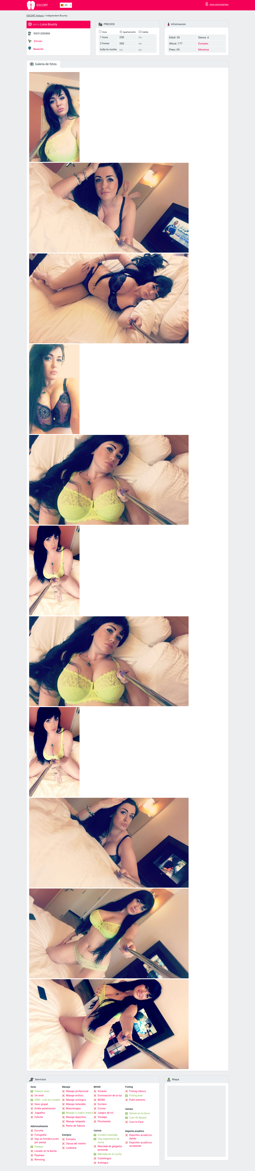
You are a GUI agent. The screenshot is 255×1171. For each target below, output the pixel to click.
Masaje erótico (75, 1095)
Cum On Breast (137, 1117)
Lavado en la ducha (46, 1151)
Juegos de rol (105, 1112)
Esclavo (102, 1104)
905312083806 (41, 33)
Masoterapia (73, 1108)
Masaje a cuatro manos (79, 1112)
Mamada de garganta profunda (110, 1148)
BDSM (101, 1099)
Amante (102, 1091)
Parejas (39, 1146)
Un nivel (39, 1095)
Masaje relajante (75, 1121)
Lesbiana (71, 1147)
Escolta (39, 1130)
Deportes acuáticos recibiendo (140, 1144)
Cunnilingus (104, 1158)
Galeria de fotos (43, 64)
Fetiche (39, 1117)
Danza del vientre (76, 1143)
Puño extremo (137, 1099)
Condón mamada (107, 1134)
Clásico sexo (42, 1091)
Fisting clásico (137, 1091)
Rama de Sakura (75, 1125)
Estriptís (71, 1139)
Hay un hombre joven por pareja (47, 1140)
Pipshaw (39, 1155)
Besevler (35, 48)
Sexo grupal (41, 1104)
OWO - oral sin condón (47, 1099)
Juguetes (40, 1112)
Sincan (35, 41)
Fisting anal (136, 1095)
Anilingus (103, 1162)
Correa (101, 1108)
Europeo (203, 43)
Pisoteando (104, 1121)
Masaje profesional (77, 1091)
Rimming (40, 1159)
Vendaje (102, 1117)
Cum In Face (136, 1121)
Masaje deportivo (76, 1117)
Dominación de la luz (110, 1095)
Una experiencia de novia (108, 1140)
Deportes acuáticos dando (140, 1137)
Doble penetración (45, 1108)
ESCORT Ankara (35, 15)
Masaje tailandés (76, 1104)
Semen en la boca (139, 1113)
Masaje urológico (76, 1099)
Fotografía (40, 1134)
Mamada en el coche (110, 1154)
